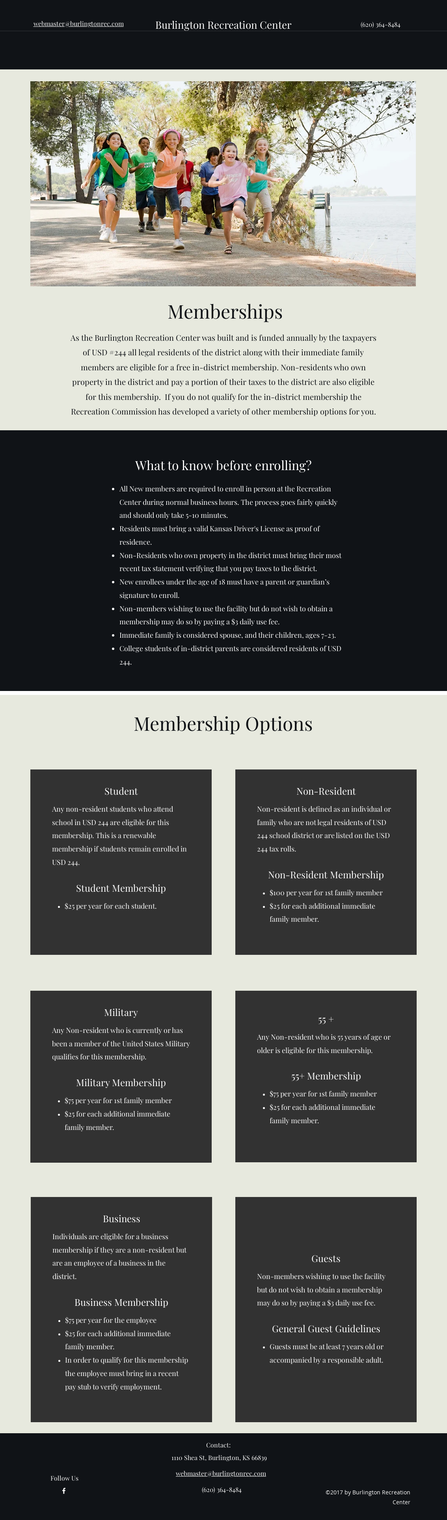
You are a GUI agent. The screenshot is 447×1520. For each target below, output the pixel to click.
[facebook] (64, 1491)
